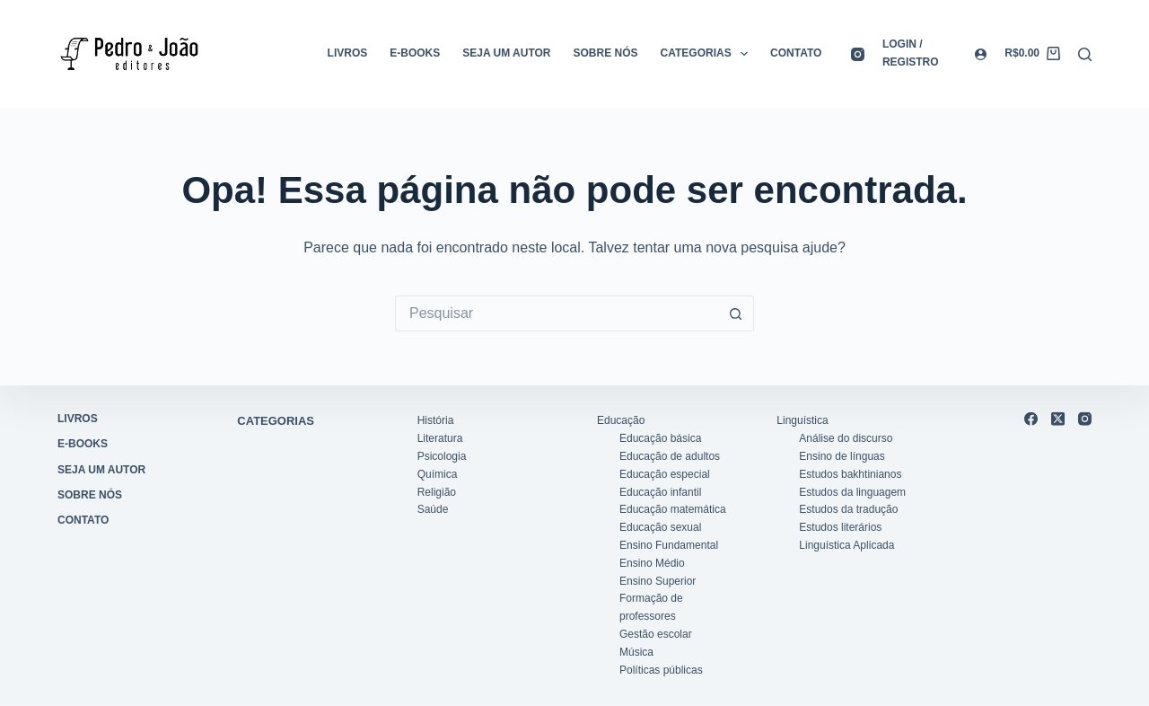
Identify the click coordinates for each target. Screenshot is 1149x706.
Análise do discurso (845, 438)
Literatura (440, 438)
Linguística (802, 420)
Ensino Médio (652, 562)
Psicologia (442, 456)
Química (437, 473)
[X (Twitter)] (1058, 419)
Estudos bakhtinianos (850, 473)
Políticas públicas (661, 669)
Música (636, 651)
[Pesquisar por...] (556, 313)
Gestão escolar (655, 634)
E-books (415, 53)
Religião (436, 491)
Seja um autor (506, 53)
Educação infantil (660, 491)
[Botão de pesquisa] (736, 313)
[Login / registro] (934, 54)
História (435, 420)
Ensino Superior (657, 580)
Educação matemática (672, 509)
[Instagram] (857, 54)
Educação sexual (660, 527)
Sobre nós (606, 53)
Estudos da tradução (848, 509)
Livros (348, 53)
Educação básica (660, 438)
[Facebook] (1031, 419)
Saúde (433, 509)
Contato (795, 53)
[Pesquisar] (1085, 54)
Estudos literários (840, 527)
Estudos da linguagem (852, 491)
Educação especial (664, 473)
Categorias (708, 54)
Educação (621, 420)
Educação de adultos (669, 456)
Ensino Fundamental (668, 545)
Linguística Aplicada (846, 545)
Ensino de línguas (841, 456)
